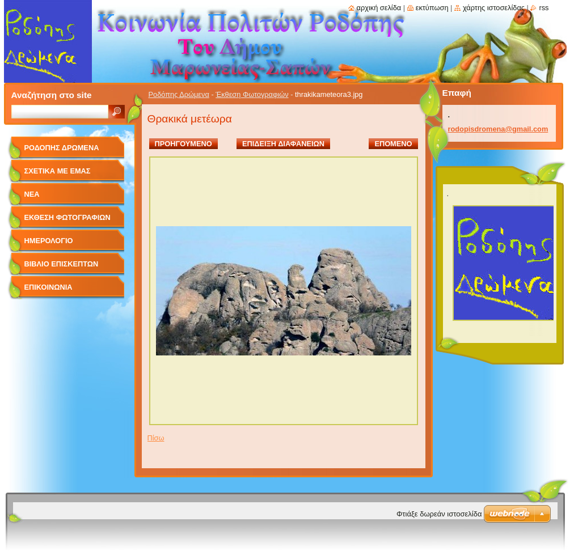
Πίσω (155, 438)
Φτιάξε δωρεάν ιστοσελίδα (439, 514)
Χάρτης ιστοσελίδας (494, 7)
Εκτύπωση (432, 7)
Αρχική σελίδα (379, 7)
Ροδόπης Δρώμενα (179, 94)
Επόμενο (393, 143)
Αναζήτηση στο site (51, 95)
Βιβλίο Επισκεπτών (61, 264)
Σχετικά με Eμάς (57, 171)
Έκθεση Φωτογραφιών (252, 94)
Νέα (32, 194)
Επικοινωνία (48, 287)
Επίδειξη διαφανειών (283, 143)
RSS (543, 7)
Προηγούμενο (183, 143)
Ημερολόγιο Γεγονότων (48, 244)
